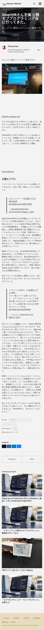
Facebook (35, 618)
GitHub (5, 618)
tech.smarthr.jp (8, 172)
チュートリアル (10, 327)
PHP (27, 362)
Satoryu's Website (13, 4)
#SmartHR (13, 201)
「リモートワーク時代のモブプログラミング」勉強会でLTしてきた (21, 531)
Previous (12, 459)
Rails (18, 324)
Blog (5, 622)
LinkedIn (15, 618)
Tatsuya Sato (13, 46)
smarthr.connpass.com (11, 116)
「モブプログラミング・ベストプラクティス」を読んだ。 (21, 601)
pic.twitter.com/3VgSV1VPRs (20, 204)
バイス (34, 262)
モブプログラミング (9, 424)
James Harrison (33, 40)
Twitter (25, 618)
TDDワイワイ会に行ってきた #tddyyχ (17, 570)
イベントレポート (24, 420)
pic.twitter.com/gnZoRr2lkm (20, 309)
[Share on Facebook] (9, 446)
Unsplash (41, 40)
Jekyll (25, 625)
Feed (12, 622)
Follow (39, 50)
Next (32, 459)
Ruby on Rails (18, 241)
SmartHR (13, 420)
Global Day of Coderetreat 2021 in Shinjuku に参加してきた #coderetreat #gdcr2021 (22, 499)
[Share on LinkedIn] (14, 446)
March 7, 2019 (28, 212)
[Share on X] (4, 446)
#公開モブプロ (29, 198)
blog (15, 428)
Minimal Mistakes (33, 625)
